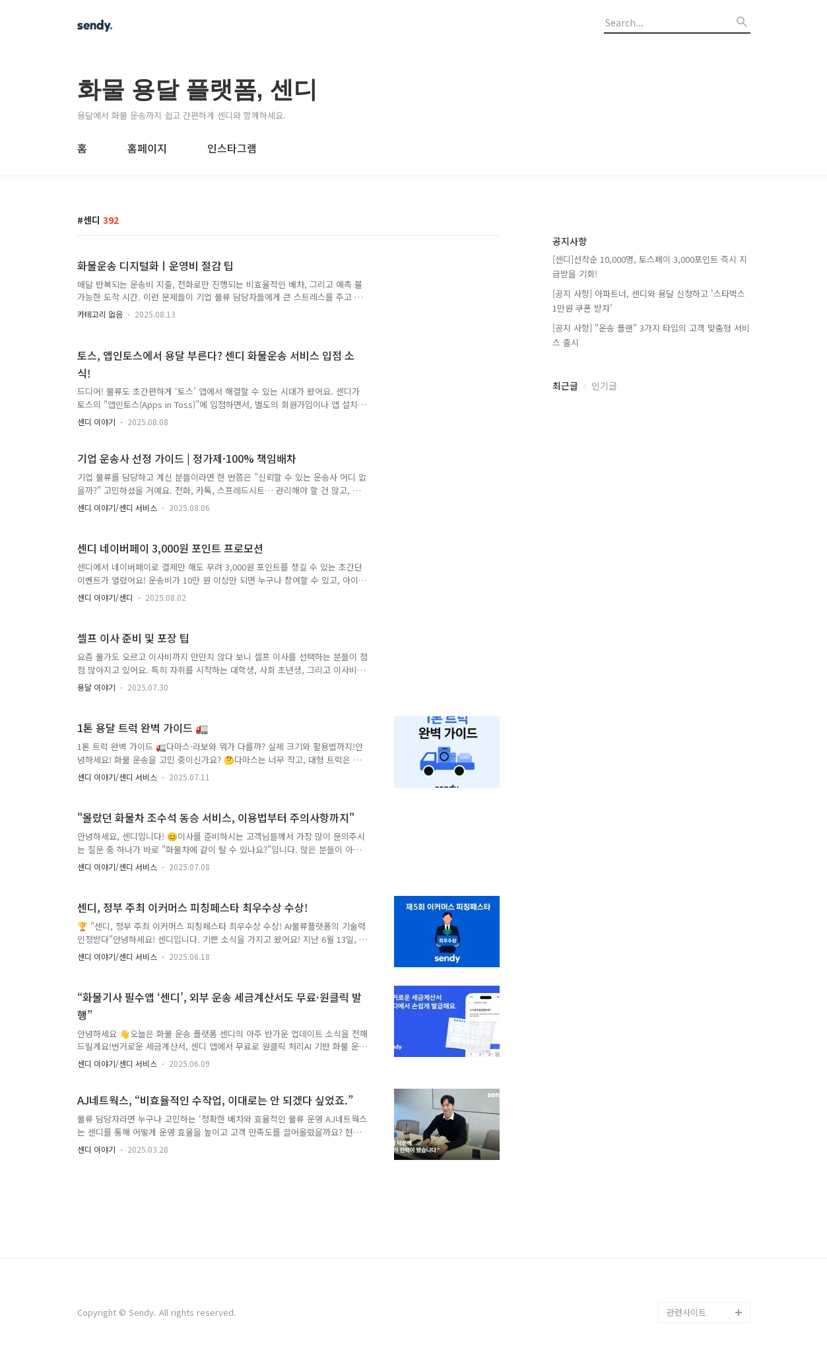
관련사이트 (686, 1312)
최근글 (565, 385)
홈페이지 (147, 148)
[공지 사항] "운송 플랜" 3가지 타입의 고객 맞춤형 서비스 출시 (651, 335)
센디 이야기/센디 (105, 597)
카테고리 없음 (100, 314)
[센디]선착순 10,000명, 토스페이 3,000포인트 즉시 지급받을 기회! (649, 266)
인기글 (604, 385)
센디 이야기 (96, 421)
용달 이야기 (96, 687)
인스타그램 (232, 148)
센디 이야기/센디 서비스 (117, 507)
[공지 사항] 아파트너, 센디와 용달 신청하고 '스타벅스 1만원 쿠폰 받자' (648, 300)
